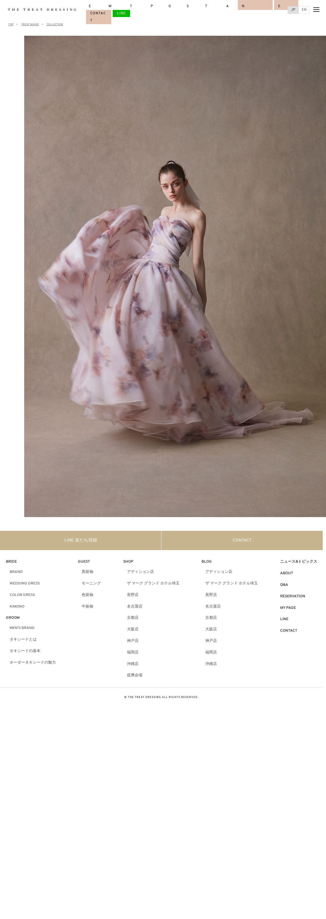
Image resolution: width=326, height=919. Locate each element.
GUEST (84, 562)
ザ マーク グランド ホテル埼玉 (153, 583)
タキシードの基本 (25, 651)
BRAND (16, 572)
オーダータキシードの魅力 (33, 663)
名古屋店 (134, 607)
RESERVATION (292, 596)
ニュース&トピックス (298, 562)
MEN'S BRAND (22, 628)
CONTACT (242, 540)
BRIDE (11, 562)
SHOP (128, 562)
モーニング (91, 583)
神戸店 (133, 641)
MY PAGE (288, 608)
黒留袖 (87, 572)
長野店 (133, 595)
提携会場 (134, 675)
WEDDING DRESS (25, 583)
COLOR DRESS (22, 595)
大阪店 (133, 629)
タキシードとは (23, 639)
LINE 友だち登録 (80, 540)
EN (304, 10)
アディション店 (140, 572)
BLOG (206, 562)
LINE (121, 13)
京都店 (133, 618)
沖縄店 (133, 664)
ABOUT (286, 573)
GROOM (13, 618)
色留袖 (87, 595)
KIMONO (17, 607)
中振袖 (87, 607)
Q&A (284, 585)
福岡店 (133, 652)
